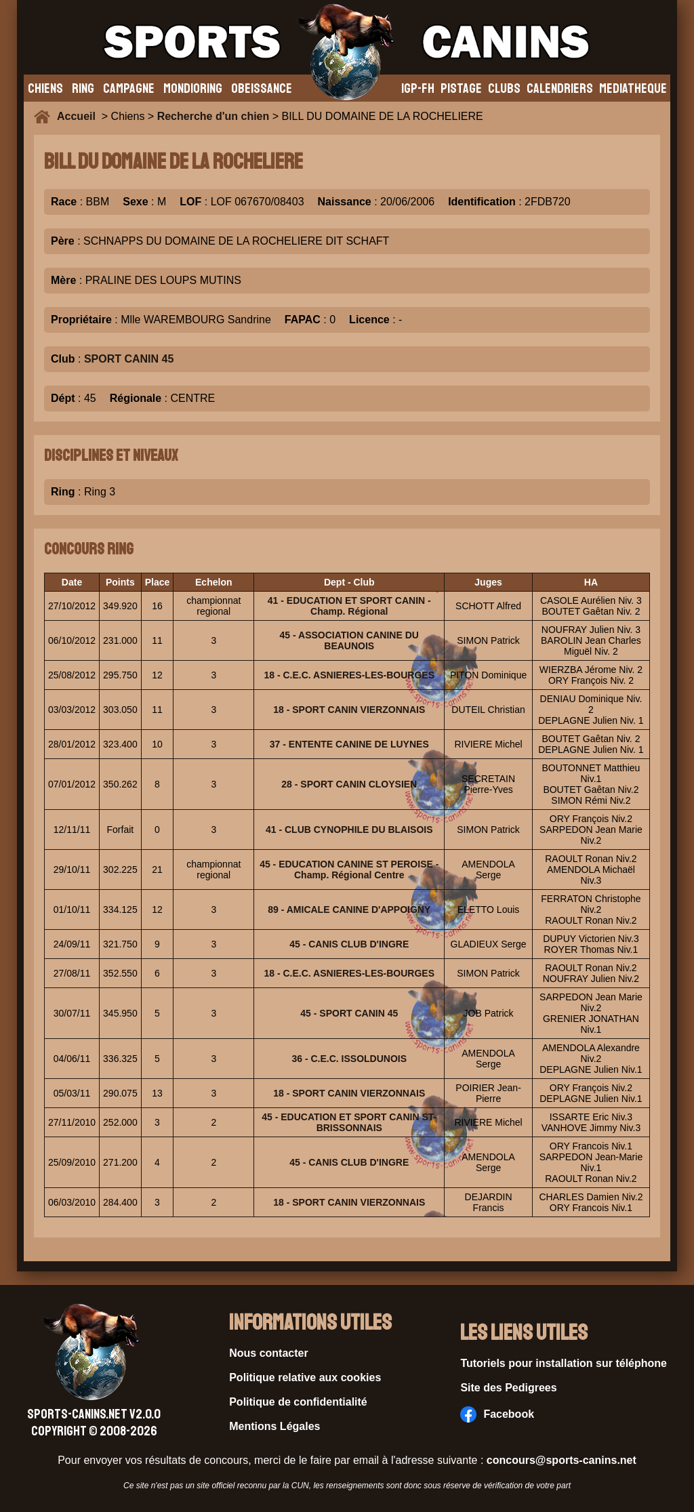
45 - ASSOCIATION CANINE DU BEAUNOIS (349, 640)
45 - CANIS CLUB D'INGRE (349, 944)
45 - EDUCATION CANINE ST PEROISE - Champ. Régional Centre (349, 869)
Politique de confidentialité (298, 1402)
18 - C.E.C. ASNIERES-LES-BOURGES (349, 675)
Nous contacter (268, 1353)
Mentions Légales (274, 1426)
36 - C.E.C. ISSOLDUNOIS (349, 1058)
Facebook (497, 1414)
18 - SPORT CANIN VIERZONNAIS (349, 709)
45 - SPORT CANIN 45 (349, 1013)
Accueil (79, 116)
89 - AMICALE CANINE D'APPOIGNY (349, 909)
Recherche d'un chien (213, 116)
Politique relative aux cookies (305, 1377)
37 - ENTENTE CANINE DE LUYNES (349, 744)
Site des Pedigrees (508, 1387)
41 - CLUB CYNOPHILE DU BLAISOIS (349, 829)
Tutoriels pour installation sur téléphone (563, 1363)
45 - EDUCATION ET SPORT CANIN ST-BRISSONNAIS (349, 1122)
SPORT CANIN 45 (129, 359)
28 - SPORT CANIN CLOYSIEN (349, 784)
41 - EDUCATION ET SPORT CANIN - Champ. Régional (349, 606)
